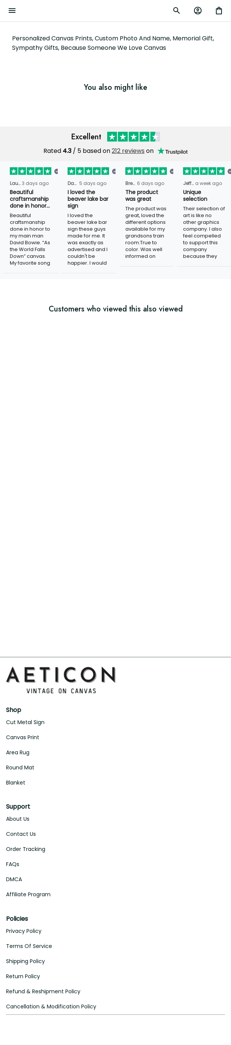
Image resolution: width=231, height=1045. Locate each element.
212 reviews (128, 150)
